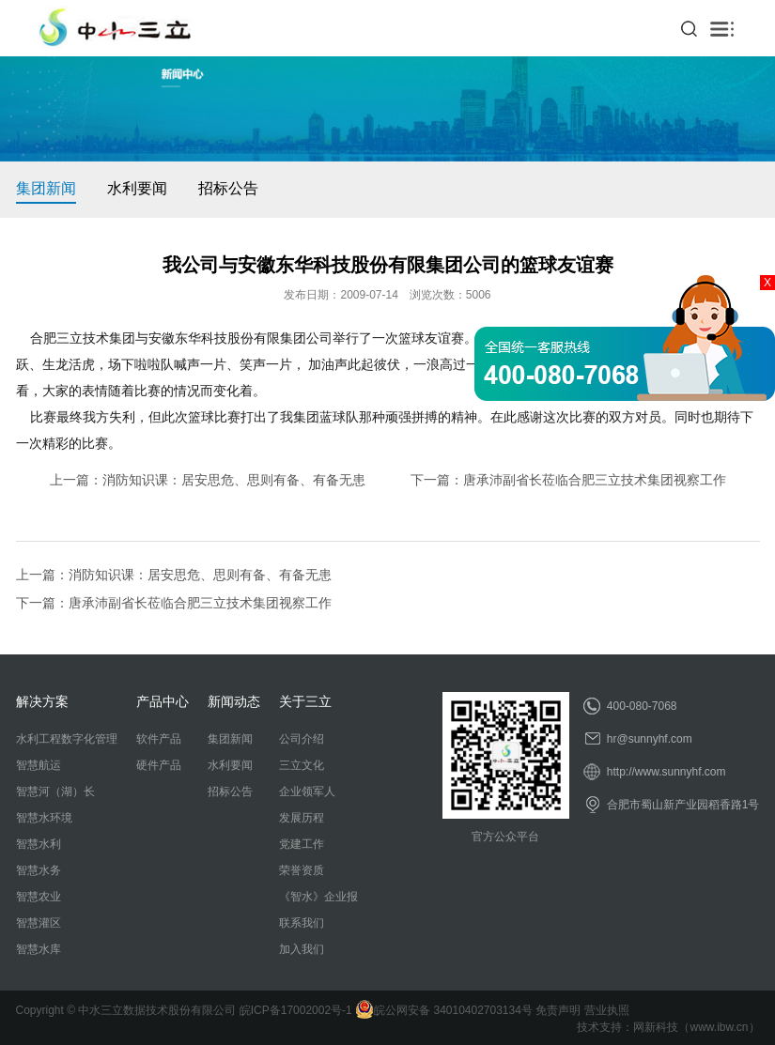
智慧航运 (38, 765)
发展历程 (301, 817)
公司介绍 (301, 738)
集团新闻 (46, 188)
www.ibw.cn (719, 1027)
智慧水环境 (44, 817)
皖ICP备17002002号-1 (296, 1010)
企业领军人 (307, 791)
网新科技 (655, 1027)
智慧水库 (38, 949)
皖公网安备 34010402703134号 (444, 1010)
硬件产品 (158, 765)
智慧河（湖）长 (55, 791)
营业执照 (606, 1010)
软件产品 (158, 738)
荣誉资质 (301, 870)
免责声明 (558, 1010)
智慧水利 (38, 844)
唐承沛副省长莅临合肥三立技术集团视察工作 (594, 479)
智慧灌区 (38, 923)
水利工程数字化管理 (66, 738)
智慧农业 (38, 896)
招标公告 (228, 188)
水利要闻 (137, 188)
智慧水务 (38, 870)
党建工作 (301, 844)
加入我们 (301, 949)
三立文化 (301, 765)
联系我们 (301, 923)
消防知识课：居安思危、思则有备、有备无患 (233, 479)
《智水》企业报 (318, 896)
